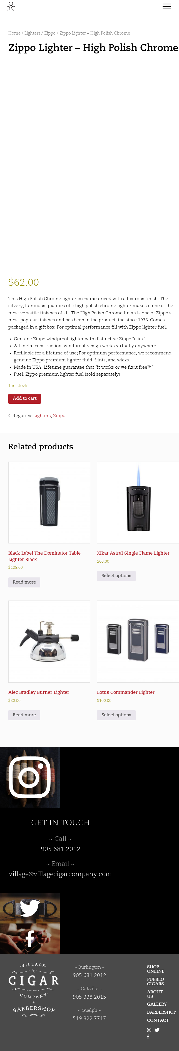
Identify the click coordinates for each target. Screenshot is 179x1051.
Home (14, 33)
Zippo (50, 33)
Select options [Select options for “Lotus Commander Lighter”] (116, 715)
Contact (158, 1020)
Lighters (32, 33)
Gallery (157, 1004)
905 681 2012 (60, 849)
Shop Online (155, 969)
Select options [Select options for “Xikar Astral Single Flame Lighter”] (116, 576)
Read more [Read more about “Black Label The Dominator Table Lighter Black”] (24, 582)
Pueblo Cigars (155, 982)
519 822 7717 (89, 1018)
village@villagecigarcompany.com (60, 874)
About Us (155, 994)
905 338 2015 (89, 997)
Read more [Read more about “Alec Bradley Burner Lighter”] (24, 715)
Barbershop (159, 1012)
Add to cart (24, 398)
